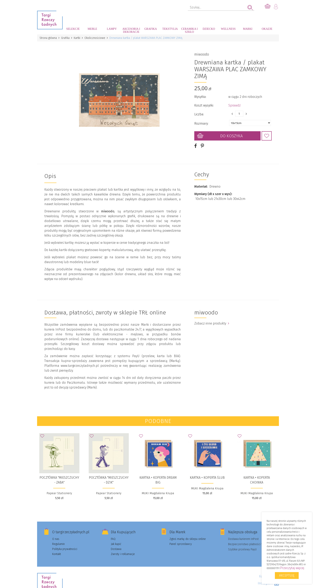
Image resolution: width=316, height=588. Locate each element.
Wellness (228, 28)
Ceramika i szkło (189, 30)
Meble (92, 28)
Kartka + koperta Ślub (207, 477)
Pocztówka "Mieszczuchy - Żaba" (59, 479)
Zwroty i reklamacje (123, 554)
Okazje (267, 28)
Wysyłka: (200, 97)
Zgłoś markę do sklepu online (187, 538)
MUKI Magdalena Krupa (158, 493)
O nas (55, 538)
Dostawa (116, 549)
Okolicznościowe (94, 38)
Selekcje (73, 28)
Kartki (77, 38)
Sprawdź (234, 105)
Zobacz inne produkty (211, 323)
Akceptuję (286, 575)
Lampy (112, 28)
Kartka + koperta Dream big (158, 479)
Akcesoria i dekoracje (131, 30)
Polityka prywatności (64, 549)
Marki (247, 28)
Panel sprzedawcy (180, 544)
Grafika (150, 28)
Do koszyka (231, 135)
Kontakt (56, 554)
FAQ (113, 538)
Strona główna (48, 38)
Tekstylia (170, 28)
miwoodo (201, 54)
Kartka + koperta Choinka (256, 479)
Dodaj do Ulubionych (267, 136)
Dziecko (209, 28)
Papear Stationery (59, 493)
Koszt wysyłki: (204, 105)
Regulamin (58, 544)
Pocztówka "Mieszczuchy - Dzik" (109, 479)
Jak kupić (116, 544)
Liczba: (199, 114)
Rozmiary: (201, 123)
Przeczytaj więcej (292, 568)
